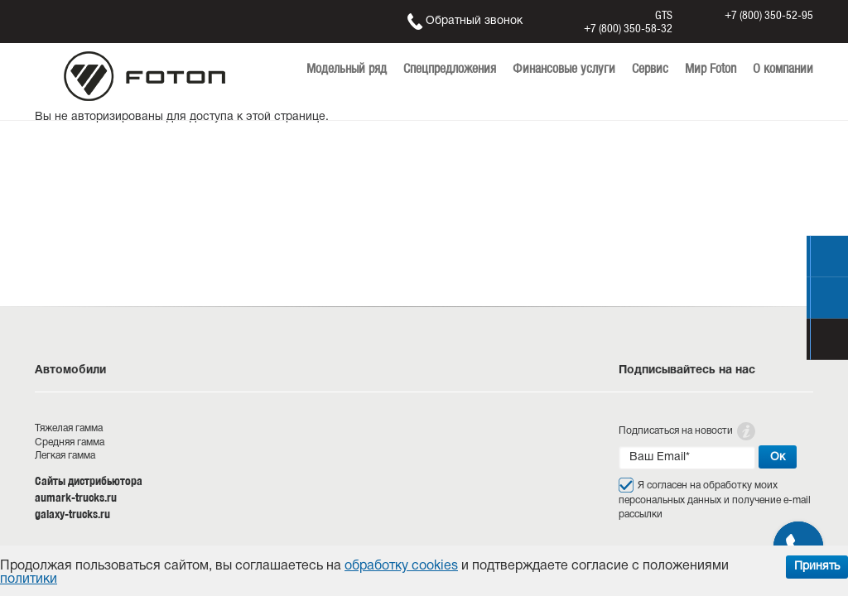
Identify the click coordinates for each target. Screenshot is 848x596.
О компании (783, 68)
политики (28, 579)
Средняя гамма (69, 442)
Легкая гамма (65, 455)
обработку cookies (401, 566)
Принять (817, 566)
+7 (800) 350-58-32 (628, 28)
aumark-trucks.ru (76, 497)
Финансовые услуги (564, 68)
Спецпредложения (449, 68)
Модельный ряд (346, 68)
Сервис (650, 68)
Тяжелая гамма (69, 428)
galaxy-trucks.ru (72, 514)
